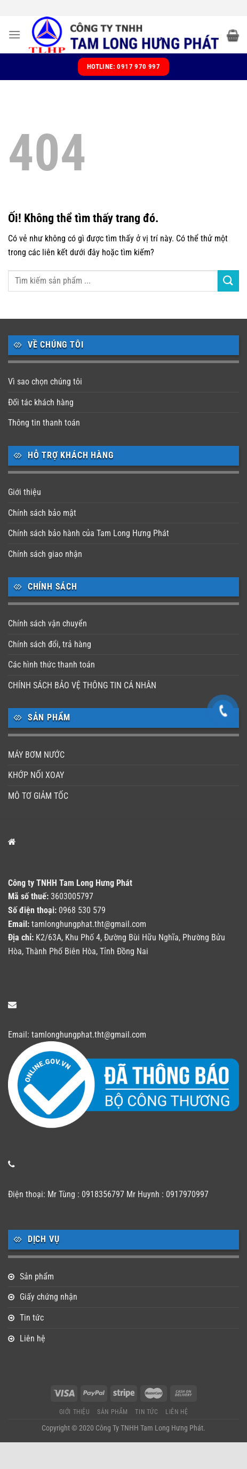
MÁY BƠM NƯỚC (36, 755)
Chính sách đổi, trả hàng (49, 644)
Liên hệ (32, 1338)
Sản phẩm (37, 1276)
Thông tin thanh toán (44, 423)
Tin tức (32, 1318)
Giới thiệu (24, 492)
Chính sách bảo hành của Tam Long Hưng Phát (88, 533)
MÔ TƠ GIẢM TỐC (38, 796)
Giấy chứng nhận (48, 1297)
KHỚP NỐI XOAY (36, 775)
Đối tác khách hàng (41, 402)
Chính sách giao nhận (45, 554)
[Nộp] (228, 280)
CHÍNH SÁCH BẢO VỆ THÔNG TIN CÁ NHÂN (82, 685)
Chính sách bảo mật (42, 513)
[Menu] (14, 34)
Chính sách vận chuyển (47, 623)
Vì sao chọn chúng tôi (45, 381)
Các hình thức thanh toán (51, 664)
